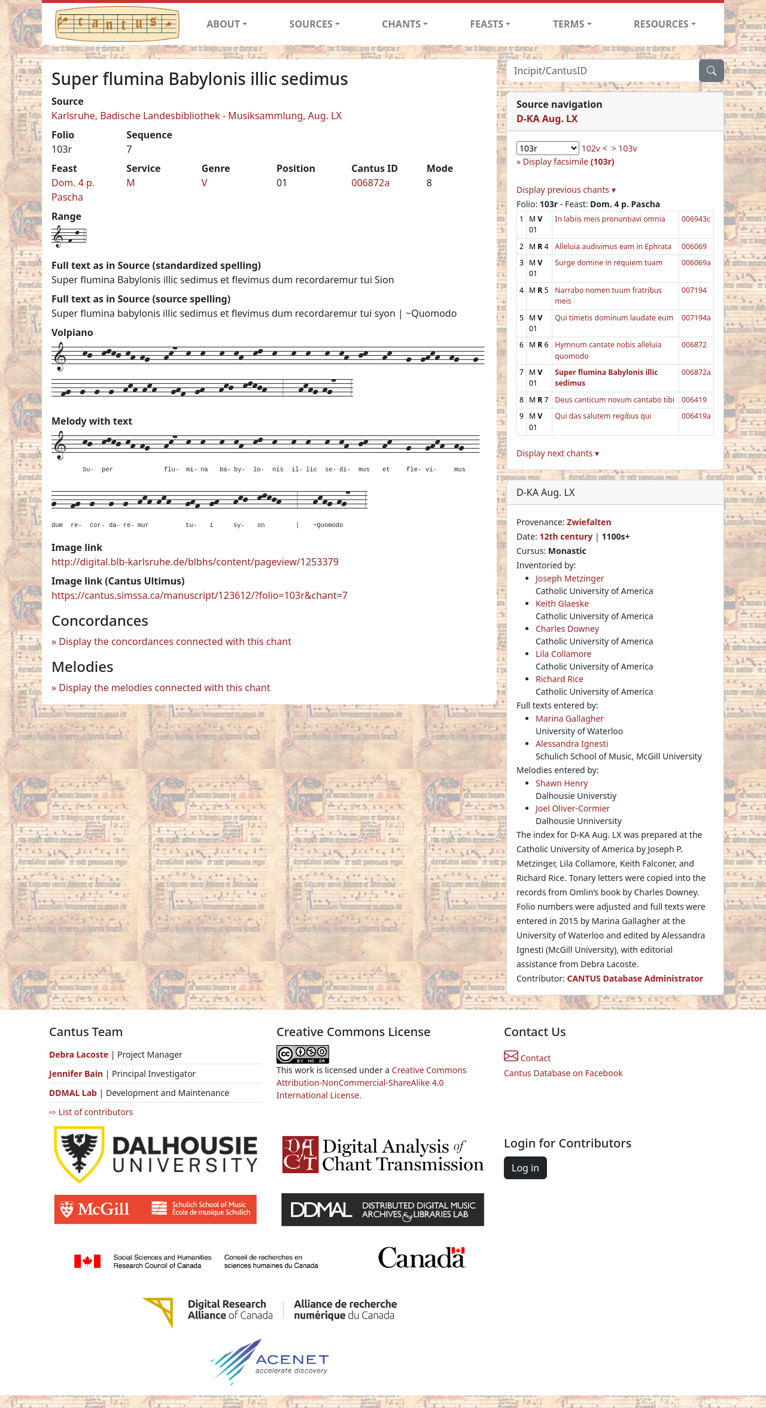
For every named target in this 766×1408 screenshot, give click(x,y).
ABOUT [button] (223, 24)
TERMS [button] (569, 24)
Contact (527, 1058)
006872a (370, 182)
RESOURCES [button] (661, 24)
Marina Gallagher (570, 718)
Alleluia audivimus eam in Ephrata (613, 246)
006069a (696, 263)
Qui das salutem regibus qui (603, 416)
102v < (594, 148)
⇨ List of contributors (91, 1112)
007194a (696, 318)
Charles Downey (567, 628)
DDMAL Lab (73, 1092)
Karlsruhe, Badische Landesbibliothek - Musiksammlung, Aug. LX (196, 115)
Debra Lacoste (78, 1054)
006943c (696, 219)
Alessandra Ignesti (572, 743)
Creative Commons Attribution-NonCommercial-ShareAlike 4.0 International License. (371, 1082)
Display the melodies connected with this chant (164, 687)
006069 (694, 246)
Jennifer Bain (77, 1073)
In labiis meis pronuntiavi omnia (610, 219)
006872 (694, 345)
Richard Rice (559, 679)
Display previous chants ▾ (566, 189)
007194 (694, 290)
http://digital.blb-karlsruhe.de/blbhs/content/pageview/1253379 (195, 561)
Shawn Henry (562, 783)
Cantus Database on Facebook (563, 1073)
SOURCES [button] (311, 24)
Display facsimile (569, 161)
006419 (694, 400)
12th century (565, 536)
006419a (696, 416)
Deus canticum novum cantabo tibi (614, 400)
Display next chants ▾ (557, 453)
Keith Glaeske (562, 603)
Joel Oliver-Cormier (573, 808)
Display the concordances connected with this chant (175, 641)
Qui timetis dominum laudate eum (614, 318)
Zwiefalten (589, 522)
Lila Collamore (563, 653)
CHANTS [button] (401, 24)
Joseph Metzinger (570, 578)
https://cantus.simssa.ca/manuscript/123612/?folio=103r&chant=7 (199, 595)
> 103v (624, 148)
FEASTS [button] (487, 24)
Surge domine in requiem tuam (608, 263)
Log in (525, 1167)
